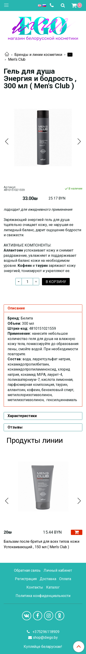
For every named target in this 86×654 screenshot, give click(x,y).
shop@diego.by (45, 637)
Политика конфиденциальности (43, 596)
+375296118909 (45, 632)
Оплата (65, 579)
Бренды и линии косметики (38, 54)
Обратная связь (27, 570)
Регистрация (26, 579)
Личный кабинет (58, 570)
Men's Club (16, 59)
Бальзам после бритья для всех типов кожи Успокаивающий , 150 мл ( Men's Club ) (41, 544)
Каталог (53, 587)
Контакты (34, 587)
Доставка (48, 579)
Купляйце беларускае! (43, 647)
